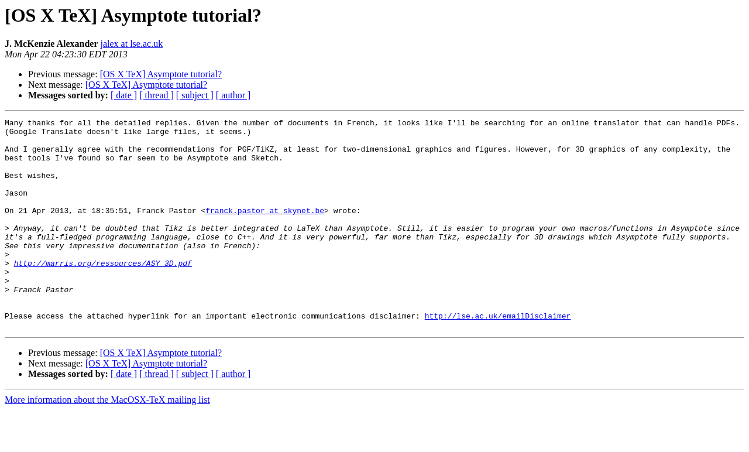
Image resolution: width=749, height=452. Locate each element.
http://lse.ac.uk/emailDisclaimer (498, 356)
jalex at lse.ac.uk (132, 44)
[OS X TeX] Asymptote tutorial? (161, 74)
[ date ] (124, 95)
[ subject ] (195, 95)
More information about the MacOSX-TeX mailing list (107, 442)
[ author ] (233, 95)
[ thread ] (156, 95)
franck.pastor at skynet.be (264, 229)
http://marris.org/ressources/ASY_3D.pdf (103, 292)
